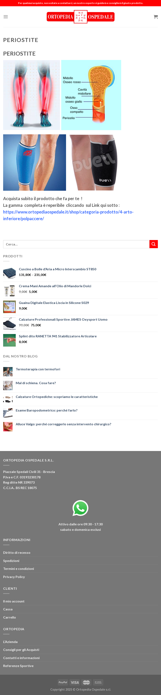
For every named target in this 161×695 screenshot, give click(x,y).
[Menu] (5, 16)
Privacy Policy (14, 577)
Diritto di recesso (16, 552)
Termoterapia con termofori (38, 369)
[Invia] (153, 244)
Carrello (9, 617)
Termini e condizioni (18, 568)
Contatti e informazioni (21, 658)
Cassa (8, 609)
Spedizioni (11, 561)
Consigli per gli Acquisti (21, 650)
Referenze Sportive (18, 666)
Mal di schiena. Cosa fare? (36, 383)
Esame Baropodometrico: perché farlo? (47, 410)
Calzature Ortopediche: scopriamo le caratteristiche (57, 397)
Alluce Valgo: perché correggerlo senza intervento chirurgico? (63, 424)
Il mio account (14, 601)
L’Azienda (10, 642)
